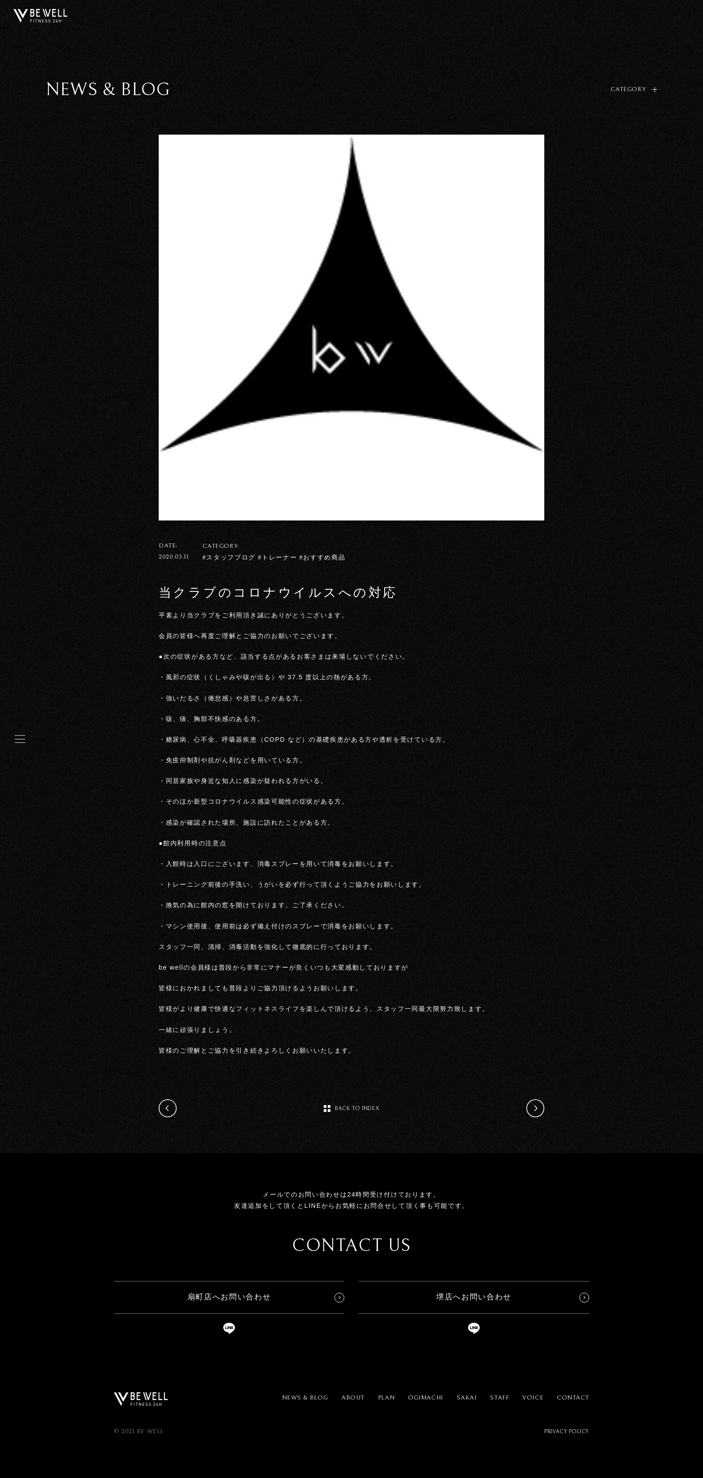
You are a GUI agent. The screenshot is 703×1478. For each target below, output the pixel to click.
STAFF (499, 1397)
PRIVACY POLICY (566, 1431)
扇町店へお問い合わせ (229, 1297)
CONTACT (573, 1397)
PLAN (386, 1397)
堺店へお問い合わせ (474, 1297)
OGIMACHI (425, 1397)
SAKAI (467, 1397)
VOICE (532, 1397)
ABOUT (353, 1397)
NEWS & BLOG (305, 1397)
